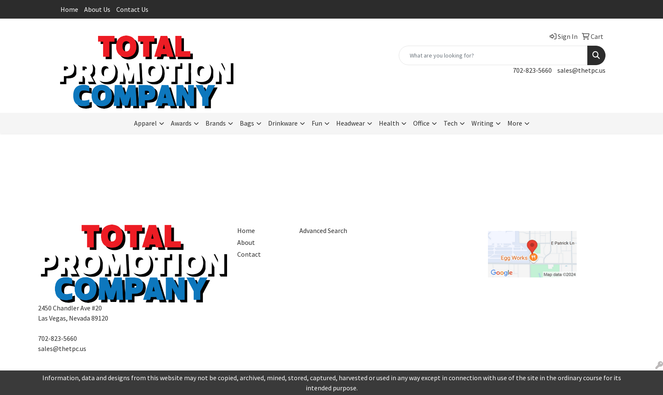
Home (69, 9)
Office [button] (421, 123)
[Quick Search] (493, 55)
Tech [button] (451, 123)
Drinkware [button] (283, 123)
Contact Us (132, 9)
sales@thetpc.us (581, 70)
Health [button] (389, 123)
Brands (215, 123)
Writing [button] (482, 123)
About (246, 242)
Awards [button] (181, 123)
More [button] (514, 123)
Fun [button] (317, 123)
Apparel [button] (145, 123)
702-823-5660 (532, 70)
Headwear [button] (350, 123)
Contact (249, 254)
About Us (97, 9)
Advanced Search (323, 230)
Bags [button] (247, 123)
